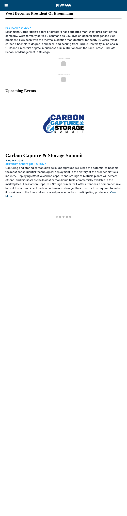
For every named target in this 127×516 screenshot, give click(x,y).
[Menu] (6, 5)
